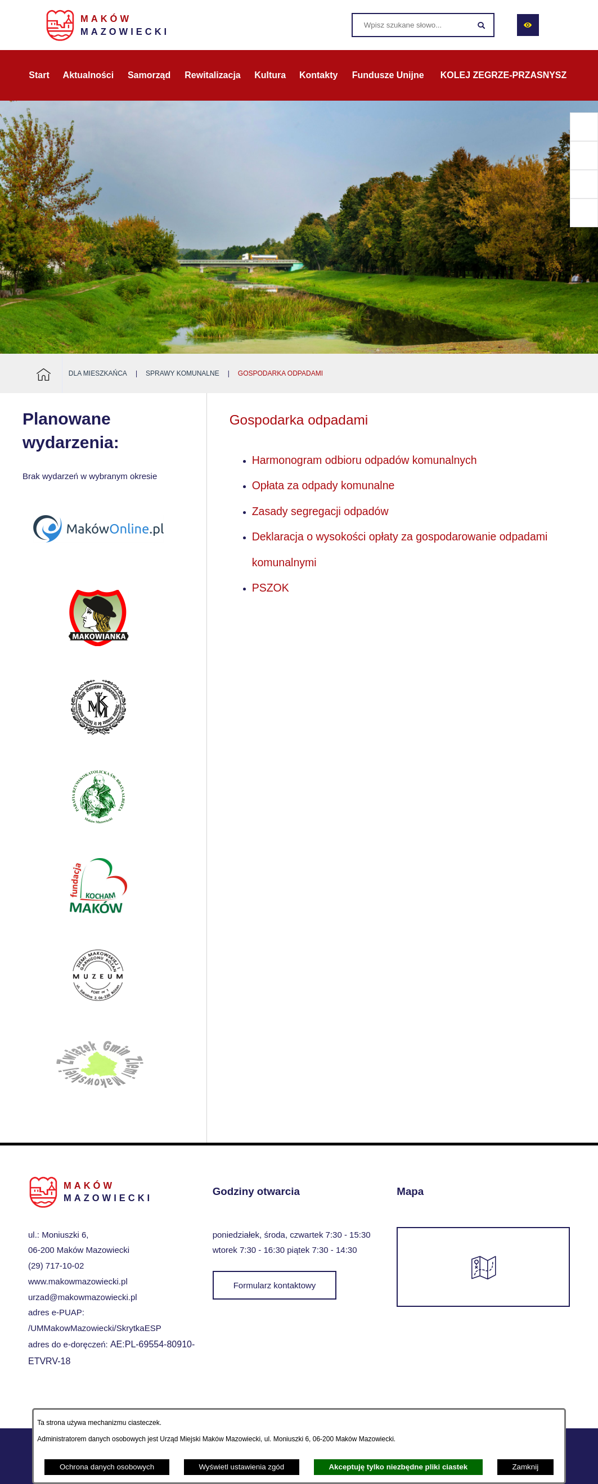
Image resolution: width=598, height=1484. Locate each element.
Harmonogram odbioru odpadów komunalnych (364, 460)
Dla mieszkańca (98, 373)
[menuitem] (39, 75)
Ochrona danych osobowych (107, 1467)
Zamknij (525, 1467)
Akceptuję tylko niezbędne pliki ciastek (398, 1467)
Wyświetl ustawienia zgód (241, 1467)
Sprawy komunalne (182, 373)
